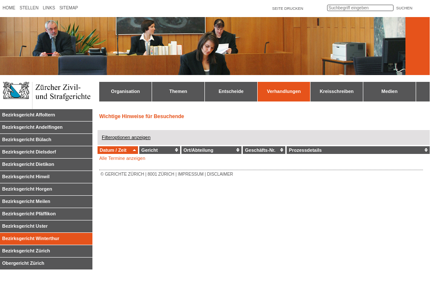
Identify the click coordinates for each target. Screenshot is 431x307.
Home (9, 8)
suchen (404, 8)
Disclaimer (220, 174)
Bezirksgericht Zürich (26, 250)
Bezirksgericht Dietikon (28, 164)
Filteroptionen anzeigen (126, 137)
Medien (390, 91)
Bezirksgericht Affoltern (28, 114)
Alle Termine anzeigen (122, 158)
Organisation (125, 91)
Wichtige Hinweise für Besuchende (141, 116)
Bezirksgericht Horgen (27, 188)
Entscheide (231, 91)
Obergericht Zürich (23, 263)
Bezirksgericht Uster (25, 226)
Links (49, 8)
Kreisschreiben (336, 91)
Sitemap (68, 8)
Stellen (29, 8)
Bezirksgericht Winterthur (30, 238)
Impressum (191, 174)
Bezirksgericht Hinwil (25, 176)
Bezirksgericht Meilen (26, 201)
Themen (178, 91)
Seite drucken (287, 8)
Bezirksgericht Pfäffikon (29, 213)
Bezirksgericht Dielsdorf (29, 151)
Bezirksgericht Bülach (27, 139)
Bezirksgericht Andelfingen (32, 127)
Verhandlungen (284, 91)
